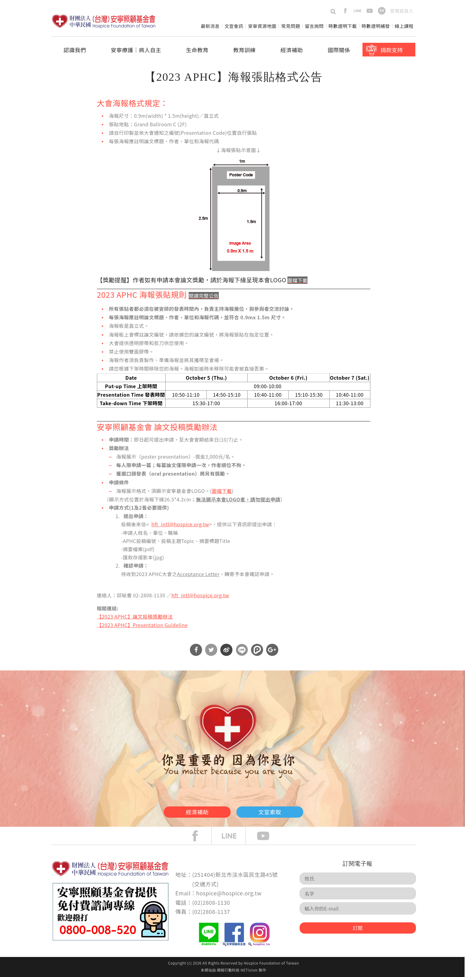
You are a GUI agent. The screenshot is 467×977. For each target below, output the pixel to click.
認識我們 (75, 50)
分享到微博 (226, 650)
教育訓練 (244, 50)
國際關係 (339, 50)
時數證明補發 (376, 26)
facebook (345, 11)
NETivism (249, 969)
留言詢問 (314, 26)
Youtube (268, 836)
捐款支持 (391, 50)
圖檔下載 (222, 490)
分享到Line (242, 650)
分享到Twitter (211, 650)
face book (199, 836)
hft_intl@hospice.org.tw (180, 524)
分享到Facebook (196, 650)
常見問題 (290, 26)
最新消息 (210, 26)
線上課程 (404, 26)
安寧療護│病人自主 (136, 50)
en (382, 11)
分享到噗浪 (257, 650)
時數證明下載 (342, 26)
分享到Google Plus (272, 650)
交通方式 (205, 884)
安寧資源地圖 (262, 26)
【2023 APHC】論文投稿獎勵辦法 (135, 616)
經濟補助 (291, 50)
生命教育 (197, 50)
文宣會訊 (234, 26)
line (357, 11)
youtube (369, 11)
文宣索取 (281, 810)
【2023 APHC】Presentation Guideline (142, 625)
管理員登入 (402, 11)
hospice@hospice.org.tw (228, 893)
